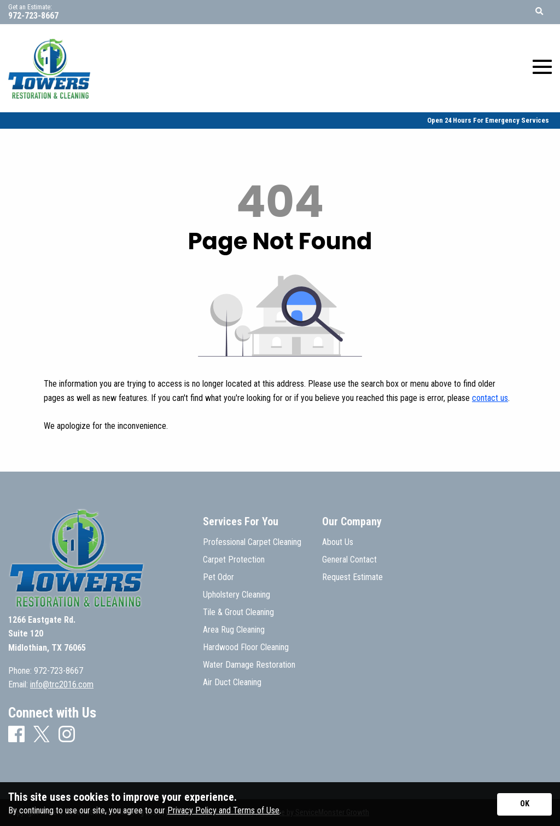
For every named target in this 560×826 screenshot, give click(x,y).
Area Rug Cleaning (234, 630)
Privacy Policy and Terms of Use (223, 810)
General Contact (349, 559)
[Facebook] (16, 735)
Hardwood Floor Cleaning (246, 647)
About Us (337, 542)
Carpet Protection (234, 559)
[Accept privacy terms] (524, 804)
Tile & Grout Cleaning (238, 612)
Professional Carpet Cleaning (252, 542)
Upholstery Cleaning (236, 594)
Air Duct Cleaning (232, 682)
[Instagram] (67, 735)
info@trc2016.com (62, 684)
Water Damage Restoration (249, 665)
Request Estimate (352, 577)
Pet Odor (218, 577)
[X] (41, 735)
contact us (490, 398)
